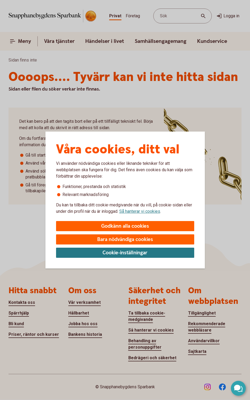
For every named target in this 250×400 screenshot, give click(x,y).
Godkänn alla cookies (125, 226)
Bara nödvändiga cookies (125, 239)
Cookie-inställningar (125, 253)
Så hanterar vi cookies (139, 211)
